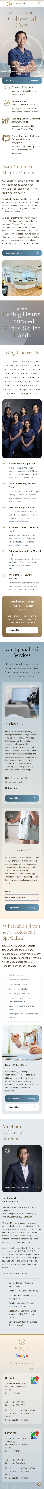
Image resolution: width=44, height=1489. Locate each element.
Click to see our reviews (22, 1363)
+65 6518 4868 (18, 1460)
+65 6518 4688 (18, 1402)
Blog (32, 1368)
